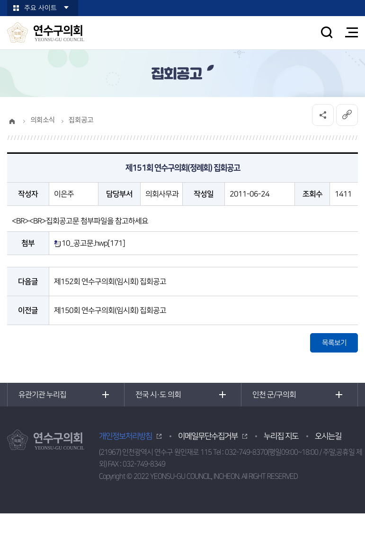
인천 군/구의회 (274, 394)
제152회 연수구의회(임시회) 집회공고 (110, 281)
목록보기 (334, 343)
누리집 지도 (281, 436)
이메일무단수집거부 (208, 436)
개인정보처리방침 (125, 436)
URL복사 (347, 115)
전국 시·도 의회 (158, 394)
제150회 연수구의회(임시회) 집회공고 (110, 310)
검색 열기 (326, 32)
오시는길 (328, 436)
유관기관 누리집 (42, 394)
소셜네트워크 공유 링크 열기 (323, 115)
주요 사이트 (40, 8)
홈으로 (12, 121)
